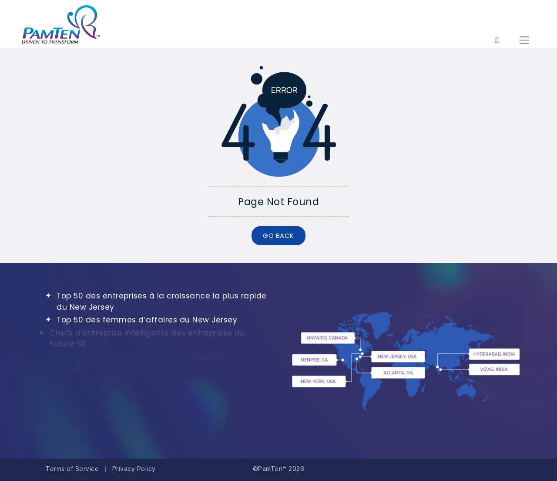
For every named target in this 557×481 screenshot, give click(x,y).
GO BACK (278, 235)
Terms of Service (72, 468)
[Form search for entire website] (497, 40)
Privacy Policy (134, 468)
